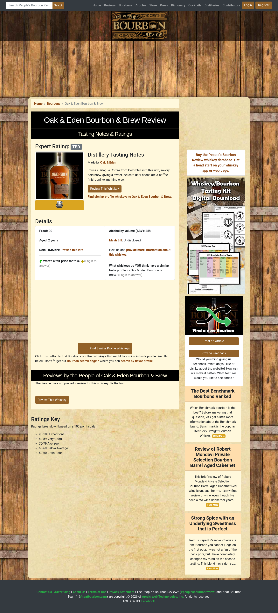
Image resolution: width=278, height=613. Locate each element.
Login (248, 5)
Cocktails (194, 5)
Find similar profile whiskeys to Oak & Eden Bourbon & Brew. (130, 197)
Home (97, 5)
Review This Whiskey (104, 189)
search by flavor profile (137, 361)
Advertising (62, 592)
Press (164, 5)
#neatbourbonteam (93, 596)
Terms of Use (97, 592)
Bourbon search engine (83, 361)
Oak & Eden (108, 162)
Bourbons (125, 5)
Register (263, 5)
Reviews (110, 5)
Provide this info (71, 250)
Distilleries (212, 5)
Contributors (231, 5)
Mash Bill (115, 240)
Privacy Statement (121, 592)
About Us (79, 592)
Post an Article (214, 341)
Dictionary (178, 5)
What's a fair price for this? (61, 261)
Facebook (148, 601)
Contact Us (44, 592)
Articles (140, 5)
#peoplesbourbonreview (198, 592)
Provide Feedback (214, 353)
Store (153, 5)
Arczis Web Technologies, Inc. (163, 596)
